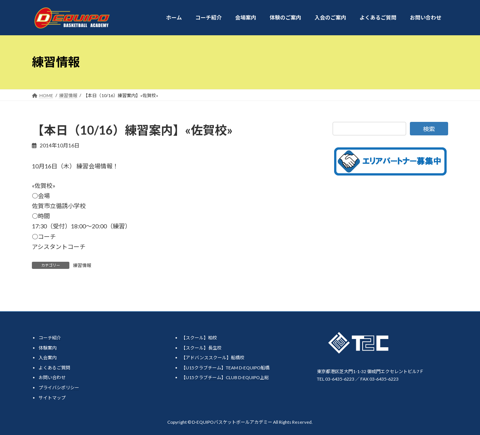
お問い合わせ (52, 377)
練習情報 (82, 265)
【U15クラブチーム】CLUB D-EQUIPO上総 (225, 377)
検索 (429, 128)
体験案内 (48, 348)
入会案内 (48, 357)
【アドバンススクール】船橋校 (212, 357)
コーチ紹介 (50, 337)
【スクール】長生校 (201, 348)
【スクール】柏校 (199, 337)
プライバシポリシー (59, 387)
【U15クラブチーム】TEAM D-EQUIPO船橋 (225, 367)
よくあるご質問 (54, 367)
